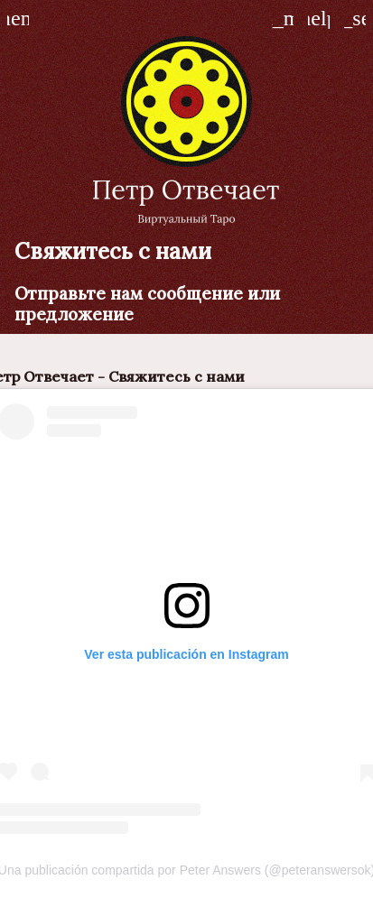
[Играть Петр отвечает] (355, 18)
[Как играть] (319, 18)
